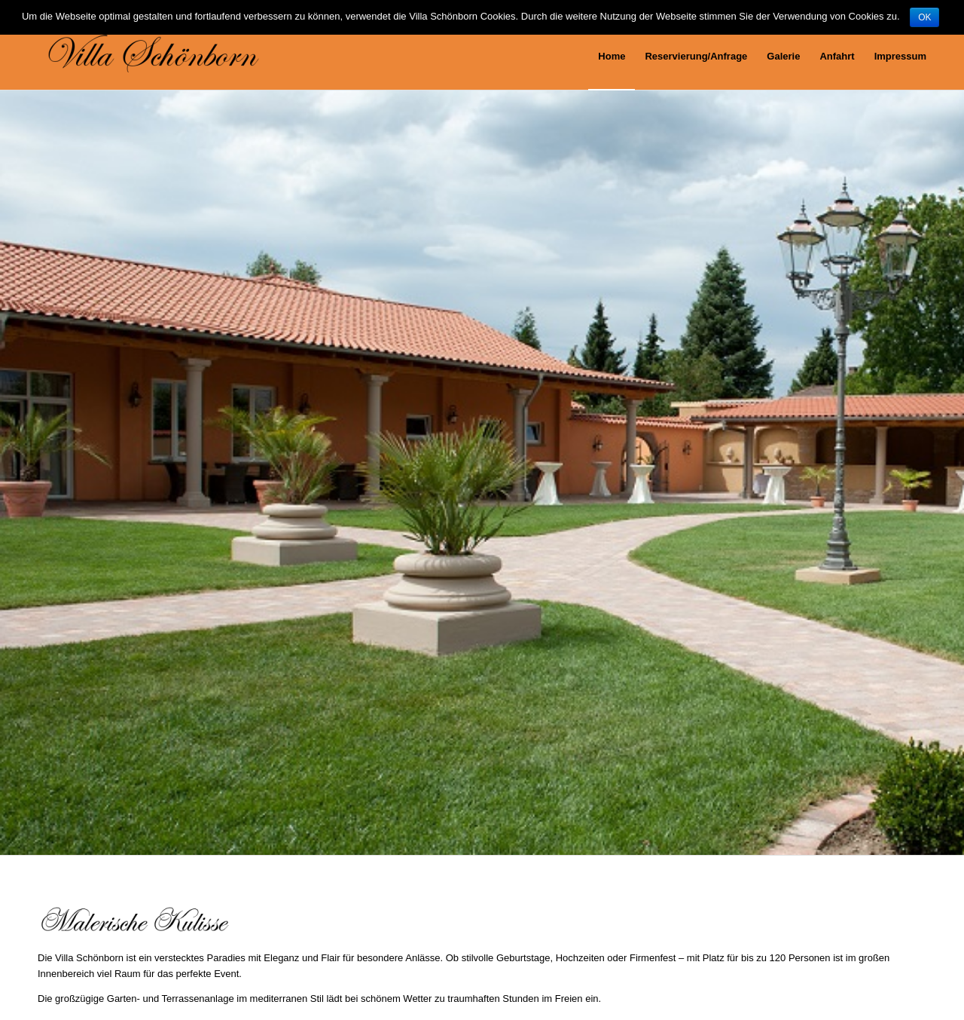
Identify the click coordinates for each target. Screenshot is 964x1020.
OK (924, 17)
